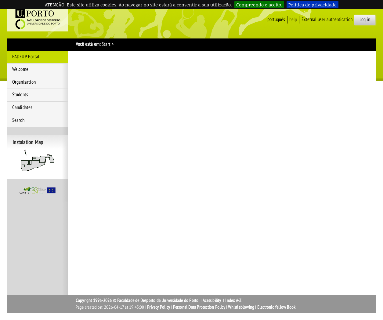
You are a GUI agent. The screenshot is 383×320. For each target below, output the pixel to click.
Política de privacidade (312, 5)
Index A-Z (233, 300)
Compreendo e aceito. (259, 5)
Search (18, 120)
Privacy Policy (158, 307)
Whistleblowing (241, 307)
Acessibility (212, 300)
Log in (365, 19)
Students (20, 95)
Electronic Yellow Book (276, 307)
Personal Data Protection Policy (199, 307)
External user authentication (327, 19)
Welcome (20, 69)
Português (276, 19)
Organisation (24, 82)
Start (106, 44)
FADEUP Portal (26, 57)
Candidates (22, 107)
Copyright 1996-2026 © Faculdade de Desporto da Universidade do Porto (137, 300)
